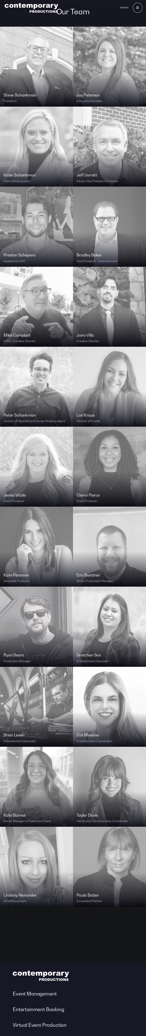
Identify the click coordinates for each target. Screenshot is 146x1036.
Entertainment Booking (38, 1009)
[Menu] (137, 8)
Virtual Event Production (40, 1025)
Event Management (35, 994)
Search (124, 7)
